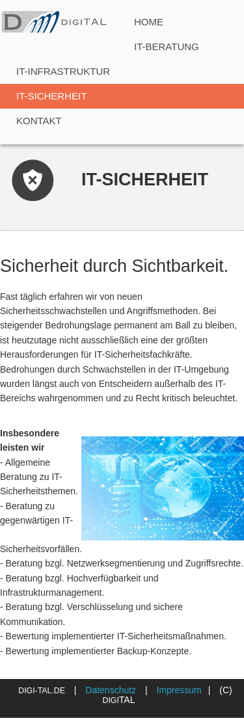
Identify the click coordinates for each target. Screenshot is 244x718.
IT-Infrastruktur (63, 71)
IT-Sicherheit (51, 95)
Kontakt (39, 120)
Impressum (179, 690)
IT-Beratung (166, 46)
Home (148, 21)
